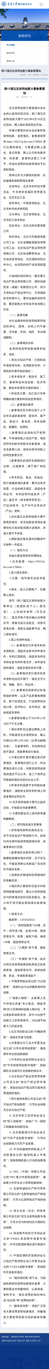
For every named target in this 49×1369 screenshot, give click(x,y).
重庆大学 (21, 1340)
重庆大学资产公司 (33, 1340)
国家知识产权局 (17, 1336)
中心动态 (11, 44)
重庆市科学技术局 (32, 1336)
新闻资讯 (36, 75)
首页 (29, 75)
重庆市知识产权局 (9, 1340)
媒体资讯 (11, 52)
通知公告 (11, 60)
